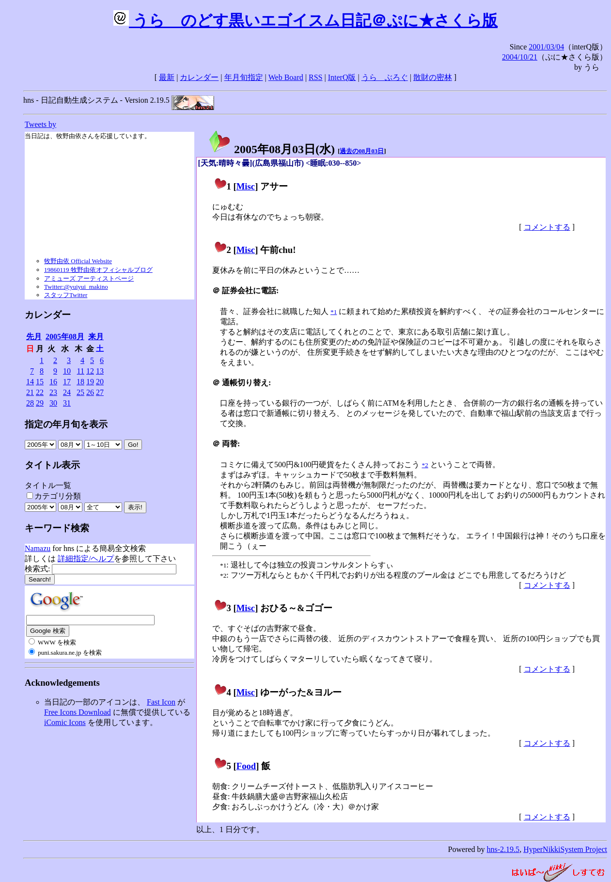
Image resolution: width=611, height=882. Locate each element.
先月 (34, 336)
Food (246, 766)
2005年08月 (65, 336)
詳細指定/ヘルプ (86, 558)
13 (100, 371)
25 (80, 392)
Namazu (37, 548)
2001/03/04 (546, 47)
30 (53, 403)
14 (30, 382)
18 (80, 382)
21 (30, 392)
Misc (245, 186)
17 (67, 382)
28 (30, 403)
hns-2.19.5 (503, 849)
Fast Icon (161, 702)
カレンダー (199, 77)
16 (53, 382)
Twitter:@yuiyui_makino (76, 286)
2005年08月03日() (271, 149)
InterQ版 (342, 77)
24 (67, 392)
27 (100, 392)
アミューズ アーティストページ (89, 278)
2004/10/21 (519, 57)
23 (53, 392)
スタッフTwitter (65, 295)
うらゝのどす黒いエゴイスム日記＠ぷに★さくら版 (305, 20)
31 (67, 403)
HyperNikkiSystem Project (565, 849)
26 (90, 392)
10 (67, 371)
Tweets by (40, 124)
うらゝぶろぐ (384, 77)
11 (80, 371)
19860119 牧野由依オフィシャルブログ (98, 269)
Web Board (285, 77)
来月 (96, 336)
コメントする (547, 227)
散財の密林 (432, 77)
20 (100, 382)
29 (40, 403)
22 (40, 392)
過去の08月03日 (362, 151)
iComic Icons (65, 722)
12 (90, 371)
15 (40, 382)
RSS (315, 77)
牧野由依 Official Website (78, 261)
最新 (166, 77)
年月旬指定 (243, 77)
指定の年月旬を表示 (66, 424)
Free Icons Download (77, 712)
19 (90, 382)
